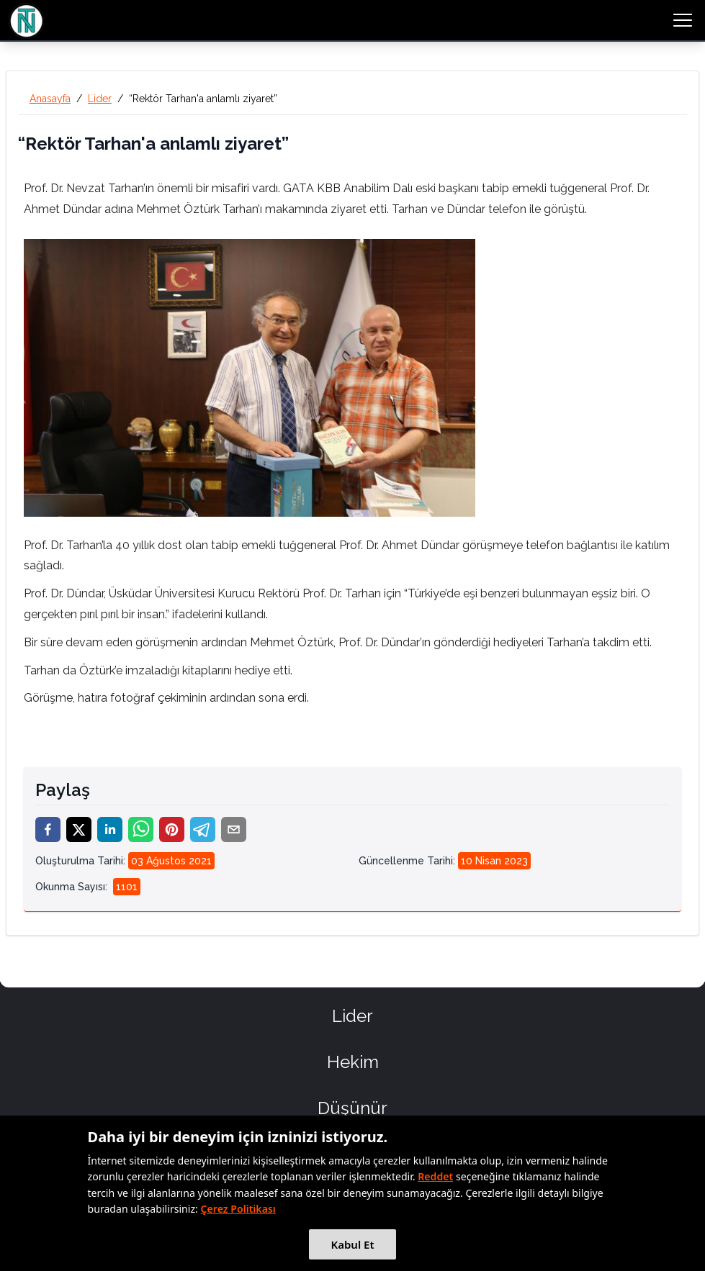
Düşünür (352, 1108)
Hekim (353, 1061)
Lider (100, 98)
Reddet (435, 1176)
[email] (233, 829)
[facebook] (47, 829)
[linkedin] (109, 829)
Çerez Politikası (238, 1209)
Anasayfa (50, 98)
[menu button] (682, 20)
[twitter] (78, 829)
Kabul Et (352, 1244)
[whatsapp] (140, 829)
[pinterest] (171, 829)
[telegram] (202, 829)
